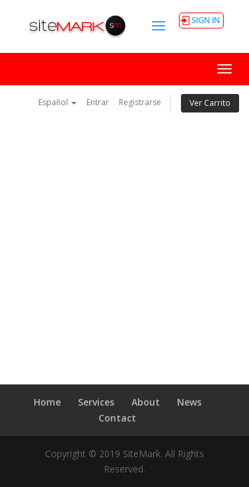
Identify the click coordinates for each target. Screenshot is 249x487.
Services (96, 402)
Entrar (98, 102)
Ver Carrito (210, 103)
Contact (117, 418)
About (145, 402)
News (189, 402)
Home (47, 402)
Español (57, 102)
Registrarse (140, 102)
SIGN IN (206, 20)
